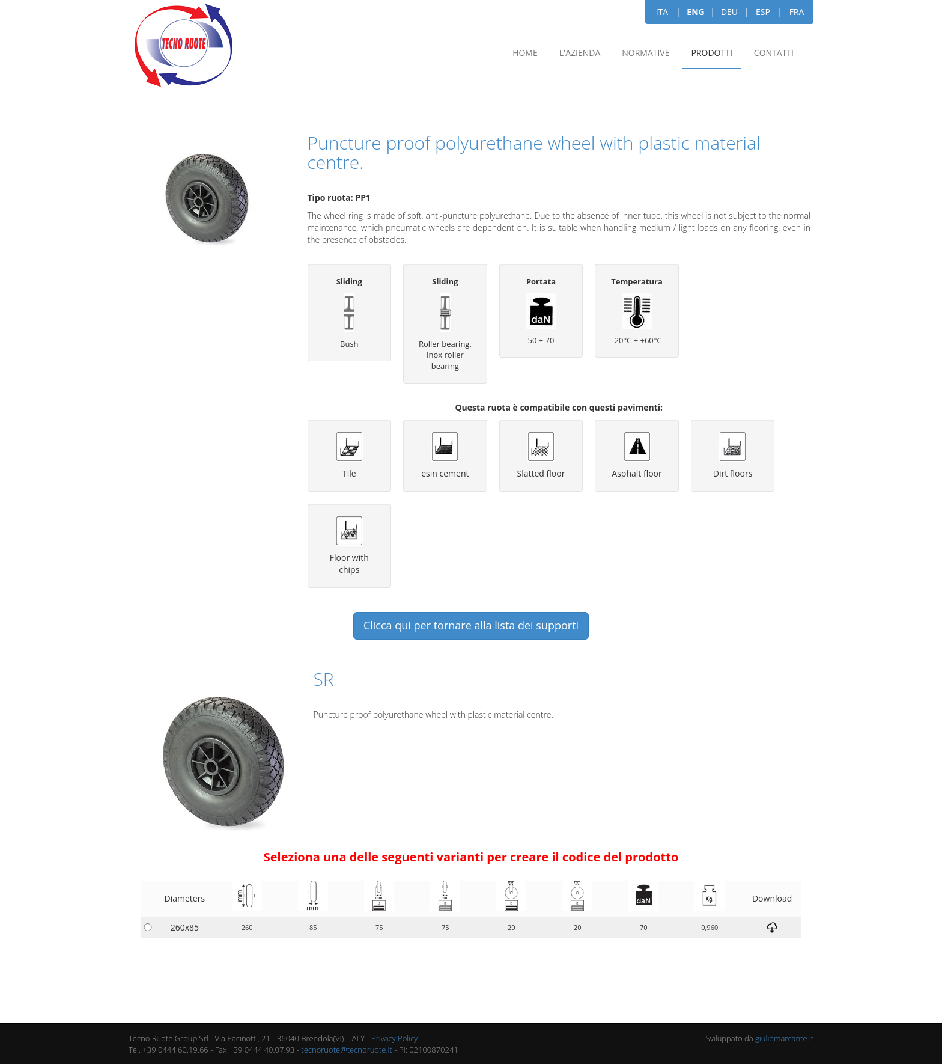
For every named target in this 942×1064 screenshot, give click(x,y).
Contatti (774, 52)
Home (525, 52)
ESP (763, 11)
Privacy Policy (394, 1038)
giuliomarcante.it (784, 1038)
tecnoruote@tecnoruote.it (346, 1049)
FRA (796, 11)
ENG (695, 11)
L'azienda (579, 52)
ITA (662, 11)
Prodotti (711, 52)
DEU (729, 11)
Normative (645, 52)
